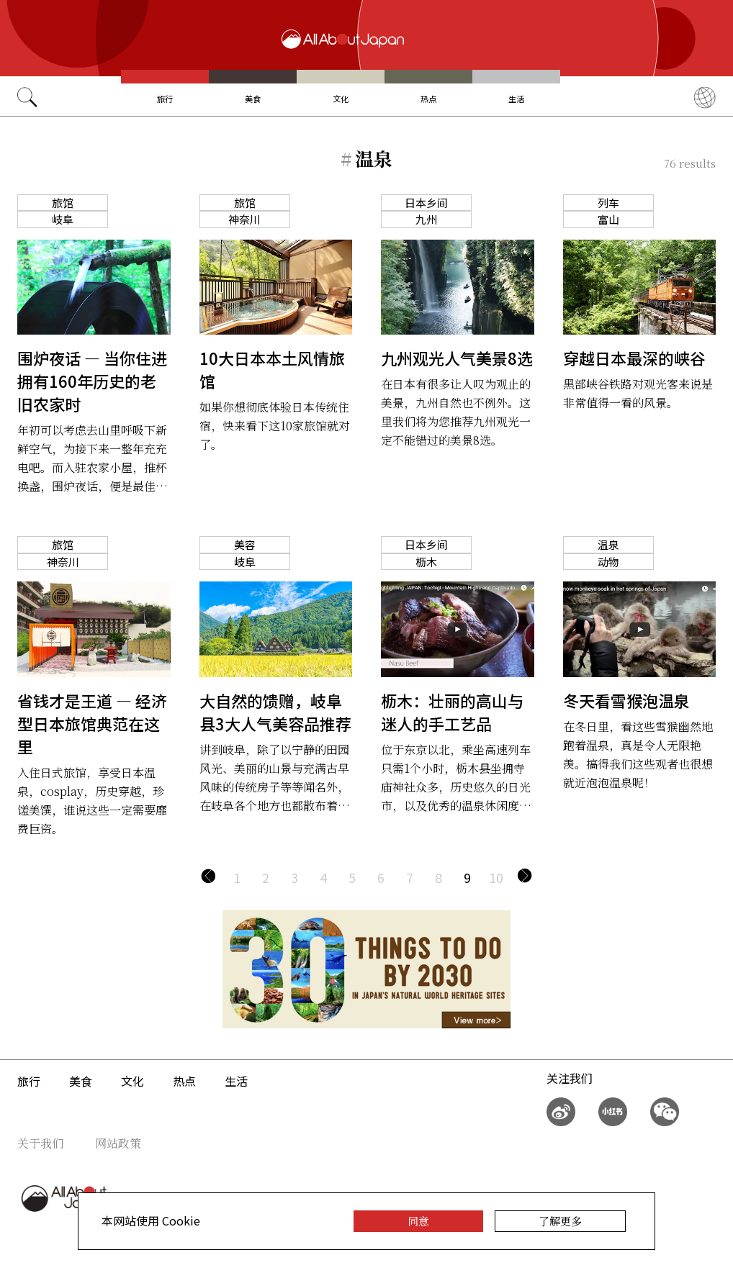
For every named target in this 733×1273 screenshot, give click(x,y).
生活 (516, 98)
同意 (418, 1220)
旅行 (165, 98)
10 (496, 877)
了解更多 (560, 1220)
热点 (428, 98)
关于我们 (40, 1143)
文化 (340, 98)
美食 (253, 98)
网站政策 (118, 1143)
